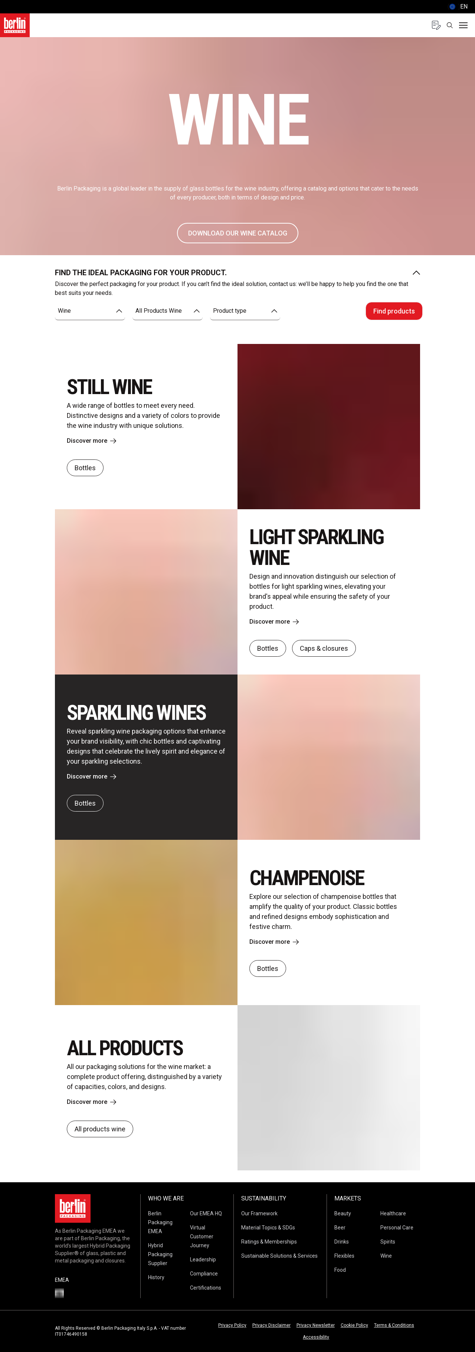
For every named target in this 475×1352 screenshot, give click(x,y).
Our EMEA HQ (206, 1213)
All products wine (100, 1129)
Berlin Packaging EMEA (160, 1222)
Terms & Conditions (394, 1325)
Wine (386, 1256)
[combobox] (90, 311)
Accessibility (316, 1337)
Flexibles (344, 1256)
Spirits (387, 1242)
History (156, 1277)
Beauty (342, 1213)
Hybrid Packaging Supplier (160, 1254)
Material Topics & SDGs (268, 1228)
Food (340, 1270)
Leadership (203, 1259)
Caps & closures (324, 649)
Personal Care (396, 1228)
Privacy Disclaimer (271, 1325)
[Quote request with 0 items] (436, 25)
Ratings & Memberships (269, 1242)
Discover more (93, 441)
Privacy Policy (232, 1325)
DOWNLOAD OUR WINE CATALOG (237, 233)
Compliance (204, 1274)
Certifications (205, 1288)
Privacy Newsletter (316, 1325)
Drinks (341, 1242)
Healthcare (393, 1213)
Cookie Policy (354, 1325)
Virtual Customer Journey (201, 1236)
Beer (339, 1228)
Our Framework (259, 1213)
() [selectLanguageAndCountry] (458, 6)
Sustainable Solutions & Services (279, 1256)
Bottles (85, 468)
